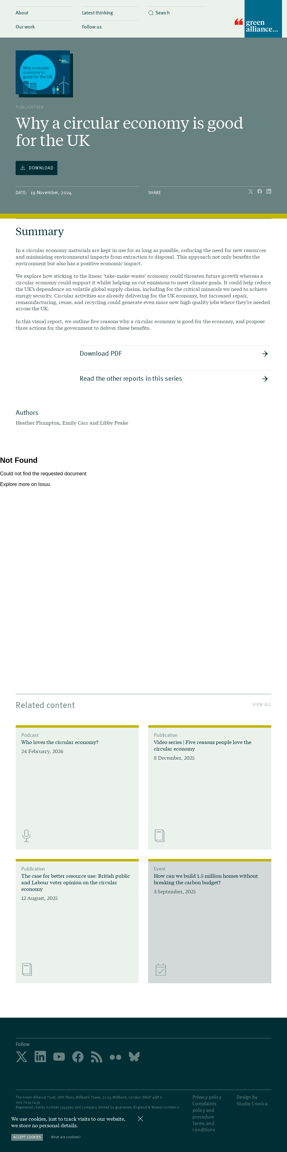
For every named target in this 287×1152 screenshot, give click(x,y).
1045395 (67, 1107)
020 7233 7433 (28, 1102)
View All (262, 704)
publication (30, 107)
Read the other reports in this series (174, 378)
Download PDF (174, 353)
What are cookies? (66, 1136)
